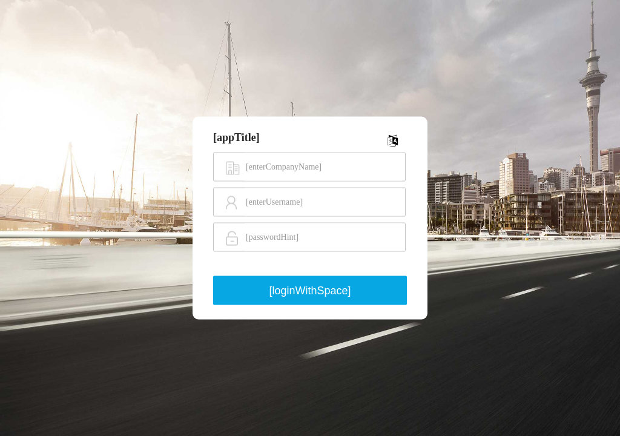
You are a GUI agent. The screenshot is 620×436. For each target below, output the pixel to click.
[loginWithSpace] (310, 290)
